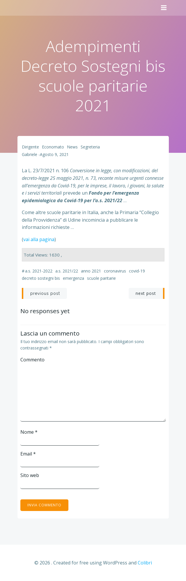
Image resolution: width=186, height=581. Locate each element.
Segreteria (90, 147)
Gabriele (29, 154)
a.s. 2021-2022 (38, 271)
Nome (29, 432)
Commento (32, 359)
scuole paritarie (101, 278)
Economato (53, 147)
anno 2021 (91, 271)
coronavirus (115, 271)
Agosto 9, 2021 (54, 154)
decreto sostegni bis (41, 278)
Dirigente (30, 147)
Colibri (145, 563)
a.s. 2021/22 (66, 271)
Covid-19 (137, 271)
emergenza (73, 278)
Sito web (29, 475)
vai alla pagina (38, 239)
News (72, 147)
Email (28, 454)
